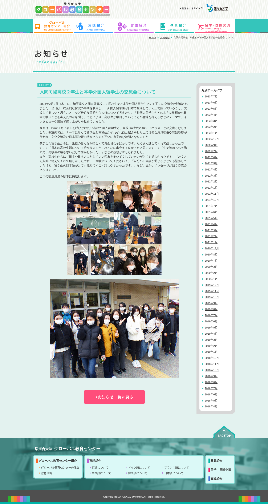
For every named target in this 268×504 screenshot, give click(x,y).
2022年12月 (212, 139)
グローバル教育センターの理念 (60, 467)
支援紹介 (93, 26)
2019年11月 (212, 291)
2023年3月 (211, 121)
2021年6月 (211, 212)
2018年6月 (211, 394)
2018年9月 (211, 376)
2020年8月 (211, 254)
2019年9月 (211, 303)
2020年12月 (212, 248)
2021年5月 (211, 218)
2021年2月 (211, 236)
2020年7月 (211, 260)
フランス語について (176, 467)
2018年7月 (211, 388)
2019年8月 (211, 309)
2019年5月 (211, 327)
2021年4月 (211, 224)
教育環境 (46, 473)
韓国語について (137, 473)
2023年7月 (211, 96)
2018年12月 (212, 357)
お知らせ (165, 37)
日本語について (173, 473)
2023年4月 (211, 114)
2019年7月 (211, 315)
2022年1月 (211, 187)
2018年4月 (211, 406)
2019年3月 (211, 339)
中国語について (101, 473)
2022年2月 (211, 181)
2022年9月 (211, 145)
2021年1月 (211, 242)
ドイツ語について (139, 467)
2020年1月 (211, 279)
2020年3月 (211, 266)
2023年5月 (211, 108)
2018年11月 (212, 364)
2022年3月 (211, 175)
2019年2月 (211, 345)
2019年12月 (212, 285)
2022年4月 (211, 169)
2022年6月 (211, 157)
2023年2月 (211, 126)
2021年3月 (211, 230)
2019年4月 (211, 333)
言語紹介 (134, 26)
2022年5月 (211, 163)
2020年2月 (211, 272)
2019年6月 (211, 321)
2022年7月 (211, 151)
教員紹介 (174, 26)
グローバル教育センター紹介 (53, 26)
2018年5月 (211, 400)
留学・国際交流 (215, 26)
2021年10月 (212, 199)
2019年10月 (212, 297)
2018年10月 (212, 370)
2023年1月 (211, 133)
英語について (100, 467)
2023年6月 (211, 102)
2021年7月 (211, 206)
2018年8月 (211, 382)
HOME (152, 37)
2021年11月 (212, 193)
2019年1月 (211, 351)
